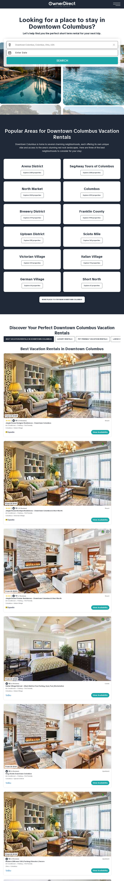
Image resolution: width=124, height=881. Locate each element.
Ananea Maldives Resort (45, 811)
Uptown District (19, 513)
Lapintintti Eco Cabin (97, 797)
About (100, 743)
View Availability (50, 402)
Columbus (9, 398)
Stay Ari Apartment (12, 814)
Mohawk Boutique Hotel (14, 786)
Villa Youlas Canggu (40, 790)
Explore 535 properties (32, 240)
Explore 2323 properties (32, 195)
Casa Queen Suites (12, 794)
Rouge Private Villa (39, 794)
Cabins (91, 778)
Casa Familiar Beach (70, 794)
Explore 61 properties (92, 286)
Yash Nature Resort (43, 814)
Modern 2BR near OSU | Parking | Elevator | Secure (84, 508)
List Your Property (22, 743)
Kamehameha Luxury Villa (42, 783)
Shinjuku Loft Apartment (15, 818)
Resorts (38, 806)
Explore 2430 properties (32, 173)
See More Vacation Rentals (62, 587)
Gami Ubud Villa (38, 797)
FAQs (6, 748)
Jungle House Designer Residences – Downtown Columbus (28, 393)
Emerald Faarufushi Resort (46, 818)
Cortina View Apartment (14, 811)
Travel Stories (86, 743)
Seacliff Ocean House (70, 790)
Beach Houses (68, 778)
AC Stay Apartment (12, 822)
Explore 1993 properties (92, 218)
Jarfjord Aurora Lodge (98, 786)
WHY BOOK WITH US (46, 743)
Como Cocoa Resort (43, 822)
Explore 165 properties (91, 240)
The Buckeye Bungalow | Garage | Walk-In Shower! (84, 565)
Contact (112, 743)
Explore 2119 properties (32, 218)
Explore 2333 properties (92, 173)
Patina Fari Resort (42, 825)
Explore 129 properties (32, 263)
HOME (6, 743)
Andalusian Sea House (71, 786)
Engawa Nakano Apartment (16, 825)
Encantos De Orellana (70, 797)
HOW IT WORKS (66, 743)
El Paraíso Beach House (71, 783)
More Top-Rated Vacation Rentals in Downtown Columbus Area (62, 702)
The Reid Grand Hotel (13, 783)
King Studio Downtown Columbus (19, 508)
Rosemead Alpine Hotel (14, 797)
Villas (34, 778)
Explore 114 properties (92, 263)
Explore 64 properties (32, 286)
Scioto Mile (17, 570)
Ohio (66, 513)
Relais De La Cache (12, 790)
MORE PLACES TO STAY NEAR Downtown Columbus (62, 300)
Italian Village (18, 398)
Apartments (10, 806)
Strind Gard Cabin (96, 794)
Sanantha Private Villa (41, 786)
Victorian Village (78, 398)
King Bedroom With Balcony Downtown (21, 565)
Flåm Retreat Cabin (96, 783)
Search (62, 60)
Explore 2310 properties (92, 195)
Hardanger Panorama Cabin (100, 790)
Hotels (7, 778)
